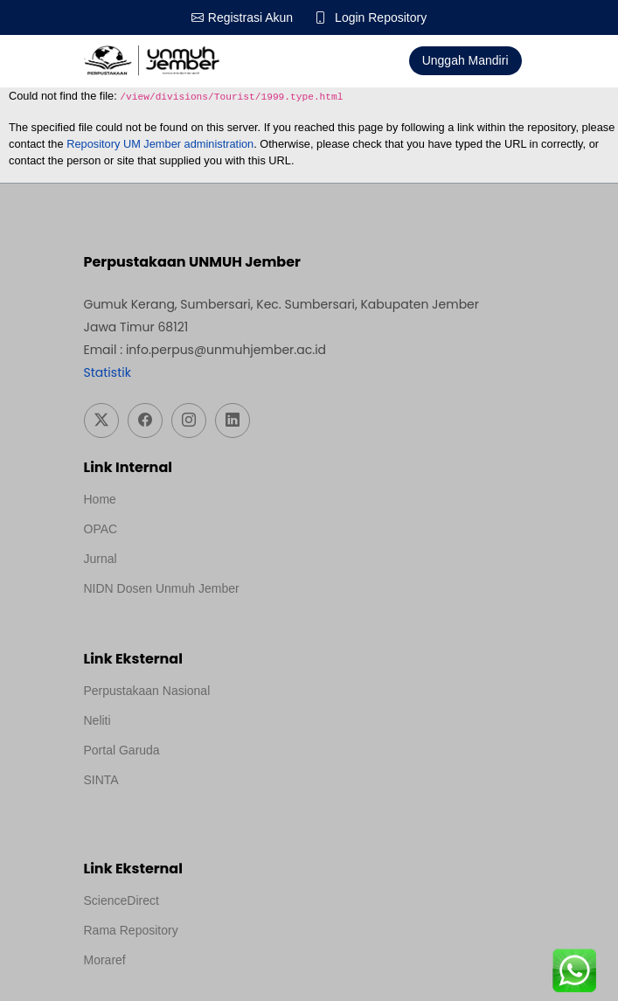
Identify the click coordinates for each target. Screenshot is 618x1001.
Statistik (107, 372)
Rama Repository (131, 930)
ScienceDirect (121, 900)
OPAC (101, 529)
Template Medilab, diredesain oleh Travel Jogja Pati (224, 803)
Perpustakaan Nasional (147, 691)
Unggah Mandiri (465, 60)
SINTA (101, 780)
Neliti (97, 720)
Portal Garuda (122, 750)
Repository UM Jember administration (159, 143)
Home (100, 499)
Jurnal (100, 559)
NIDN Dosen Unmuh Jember (162, 588)
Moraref (105, 960)
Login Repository (381, 17)
